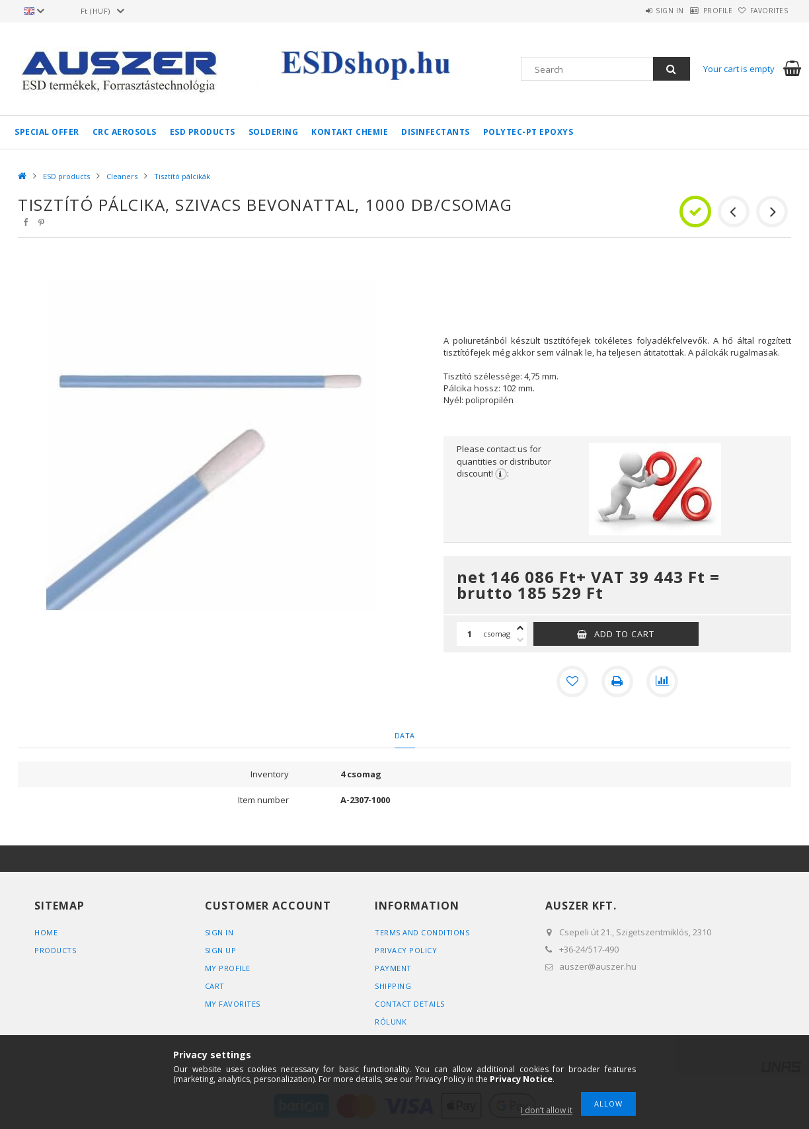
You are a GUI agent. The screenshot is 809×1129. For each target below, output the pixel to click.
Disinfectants (435, 131)
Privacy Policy (406, 950)
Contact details (410, 1004)
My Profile (227, 968)
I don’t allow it (546, 1110)
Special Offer (47, 131)
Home (46, 932)
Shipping (393, 986)
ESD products (202, 131)
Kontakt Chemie (349, 131)
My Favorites (232, 1004)
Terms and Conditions (422, 932)
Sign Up (221, 950)
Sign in (636, 10)
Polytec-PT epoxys (528, 131)
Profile (698, 10)
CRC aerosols (125, 131)
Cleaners (121, 176)
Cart (215, 986)
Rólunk (390, 1022)
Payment (393, 968)
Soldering (274, 131)
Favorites (763, 10)
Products (55, 950)
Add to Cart (624, 634)
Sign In (219, 932)
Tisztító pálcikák (182, 176)
